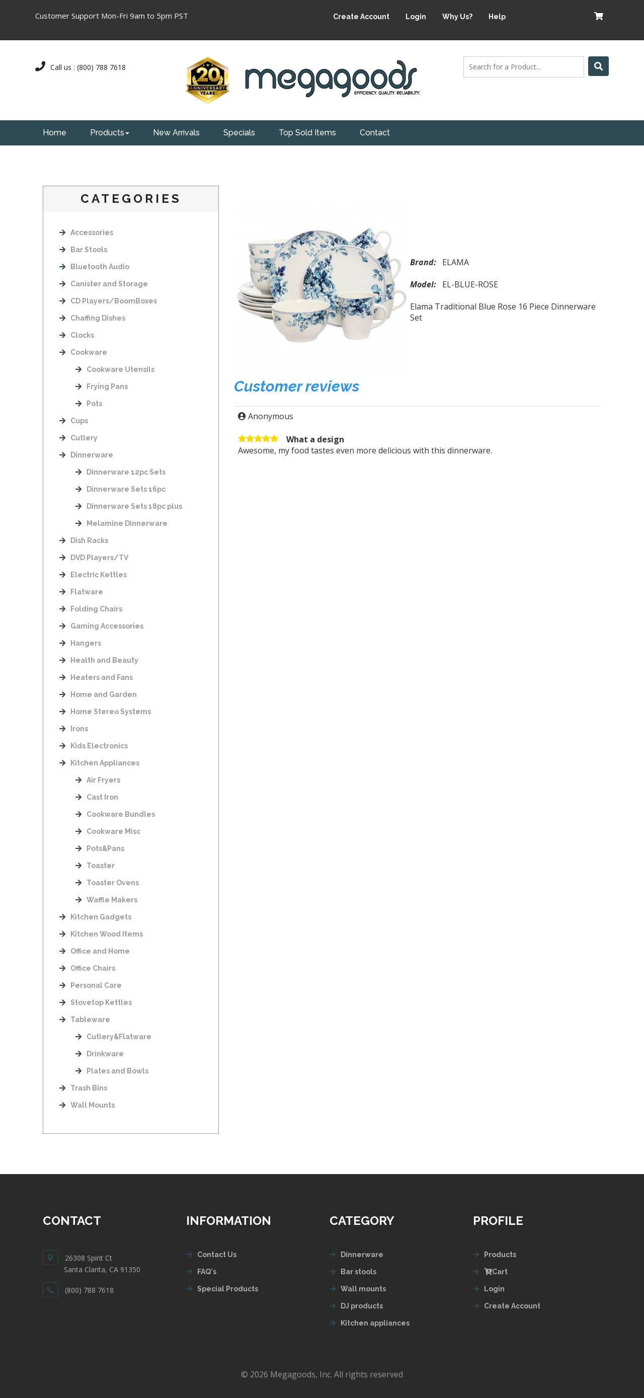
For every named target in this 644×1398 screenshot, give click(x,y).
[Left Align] (598, 66)
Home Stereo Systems (105, 712)
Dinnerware (86, 455)
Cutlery (78, 438)
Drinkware (99, 1054)
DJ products (362, 1306)
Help (497, 17)
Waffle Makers (106, 900)
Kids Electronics (93, 746)
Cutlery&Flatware (113, 1037)
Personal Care (90, 985)
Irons (73, 729)
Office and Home (94, 951)
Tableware (84, 1020)
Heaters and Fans (96, 677)
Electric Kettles (93, 575)
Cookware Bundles (115, 814)
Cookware (83, 352)
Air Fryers (97, 780)
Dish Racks (83, 540)
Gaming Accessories (101, 626)
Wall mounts (363, 1289)
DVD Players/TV (93, 558)
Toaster (95, 866)
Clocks (76, 335)
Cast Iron (96, 797)
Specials (239, 132)
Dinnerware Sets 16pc (120, 489)
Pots (88, 404)
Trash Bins (83, 1088)
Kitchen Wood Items (101, 934)
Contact (375, 132)
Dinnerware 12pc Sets (120, 472)
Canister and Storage (103, 284)
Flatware (81, 592)
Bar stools (358, 1272)
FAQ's (206, 1272)
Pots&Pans (99, 848)
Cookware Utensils (114, 369)
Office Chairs (87, 968)
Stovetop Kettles (95, 1002)
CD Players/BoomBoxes (108, 301)
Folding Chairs (90, 609)
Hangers (80, 643)
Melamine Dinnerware (121, 523)
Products (109, 132)
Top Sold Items (307, 132)
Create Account (361, 17)
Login (416, 17)
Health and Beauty (98, 660)
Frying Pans (101, 386)
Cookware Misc (107, 831)
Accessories (86, 232)
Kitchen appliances (375, 1323)
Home (54, 132)
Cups (73, 421)
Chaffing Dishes (92, 318)
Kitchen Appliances (99, 763)
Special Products (227, 1289)
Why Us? (457, 17)
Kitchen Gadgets (95, 917)
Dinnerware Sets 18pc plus (128, 506)
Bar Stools (83, 250)
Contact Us (216, 1255)
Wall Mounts (87, 1105)
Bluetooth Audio (94, 267)
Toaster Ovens (107, 883)
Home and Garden (98, 694)
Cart (496, 1272)
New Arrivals (176, 132)
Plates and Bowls (111, 1071)
